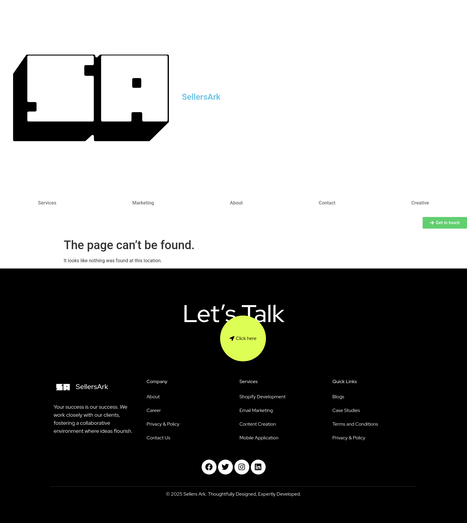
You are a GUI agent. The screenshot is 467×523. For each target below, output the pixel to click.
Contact (327, 203)
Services (47, 203)
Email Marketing (256, 410)
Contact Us (158, 438)
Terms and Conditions (355, 424)
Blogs (338, 397)
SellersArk (201, 97)
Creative (420, 203)
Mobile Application (258, 438)
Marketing (143, 203)
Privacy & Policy (163, 424)
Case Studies (346, 410)
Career (154, 410)
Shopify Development (262, 397)
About (236, 203)
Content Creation (257, 424)
